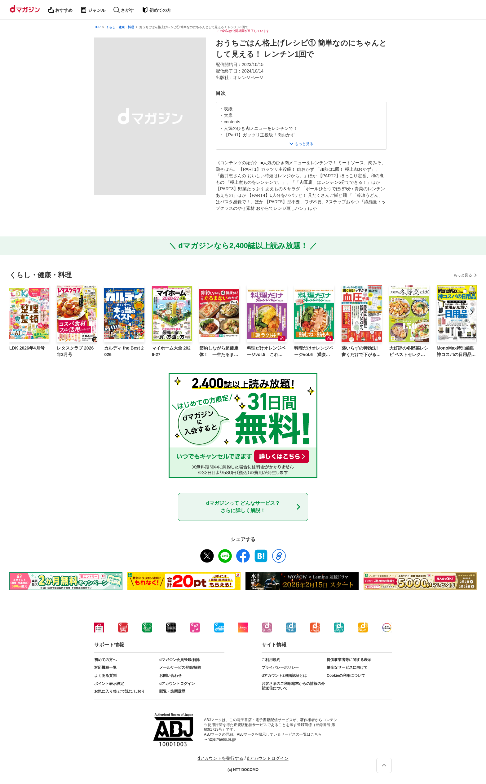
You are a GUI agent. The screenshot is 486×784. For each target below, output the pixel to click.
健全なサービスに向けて (347, 667)
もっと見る (462, 275)
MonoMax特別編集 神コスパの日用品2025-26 (456, 352)
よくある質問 (105, 675)
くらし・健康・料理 (120, 27)
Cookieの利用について (346, 675)
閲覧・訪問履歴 (172, 691)
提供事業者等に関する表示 (349, 660)
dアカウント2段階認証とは (284, 675)
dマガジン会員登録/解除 (179, 660)
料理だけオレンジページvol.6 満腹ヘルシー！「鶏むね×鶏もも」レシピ (313, 352)
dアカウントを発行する (220, 758)
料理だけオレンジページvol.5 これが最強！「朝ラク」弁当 (266, 352)
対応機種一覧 (105, 667)
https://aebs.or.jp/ (222, 739)
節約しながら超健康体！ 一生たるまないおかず (218, 352)
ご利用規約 (271, 660)
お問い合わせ (170, 675)
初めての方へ (105, 660)
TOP (97, 27)
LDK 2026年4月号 (27, 348)
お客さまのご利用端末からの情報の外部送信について (293, 686)
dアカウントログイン (177, 683)
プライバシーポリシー (280, 667)
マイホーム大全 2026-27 (171, 351)
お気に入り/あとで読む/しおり (119, 691)
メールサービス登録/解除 (180, 667)
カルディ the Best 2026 (124, 351)
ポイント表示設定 (109, 683)
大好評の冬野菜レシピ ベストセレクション (408, 352)
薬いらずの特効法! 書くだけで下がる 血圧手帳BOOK (360, 352)
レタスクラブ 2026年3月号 (75, 351)
